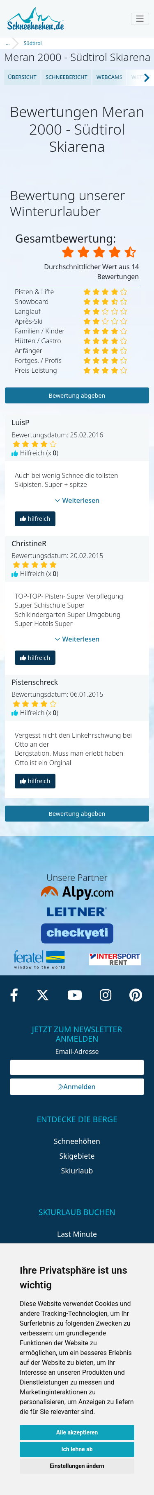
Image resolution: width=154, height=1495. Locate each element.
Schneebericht (66, 77)
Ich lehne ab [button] (76, 1449)
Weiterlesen (77, 500)
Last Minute (77, 1234)
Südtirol (33, 43)
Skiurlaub (77, 1170)
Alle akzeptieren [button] (77, 1432)
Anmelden (76, 1086)
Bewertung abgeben (77, 395)
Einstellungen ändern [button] (77, 1466)
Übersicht (22, 77)
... (8, 43)
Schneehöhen (77, 1141)
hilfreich (35, 518)
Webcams (109, 77)
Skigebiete (77, 1156)
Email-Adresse (77, 1051)
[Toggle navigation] (140, 19)
